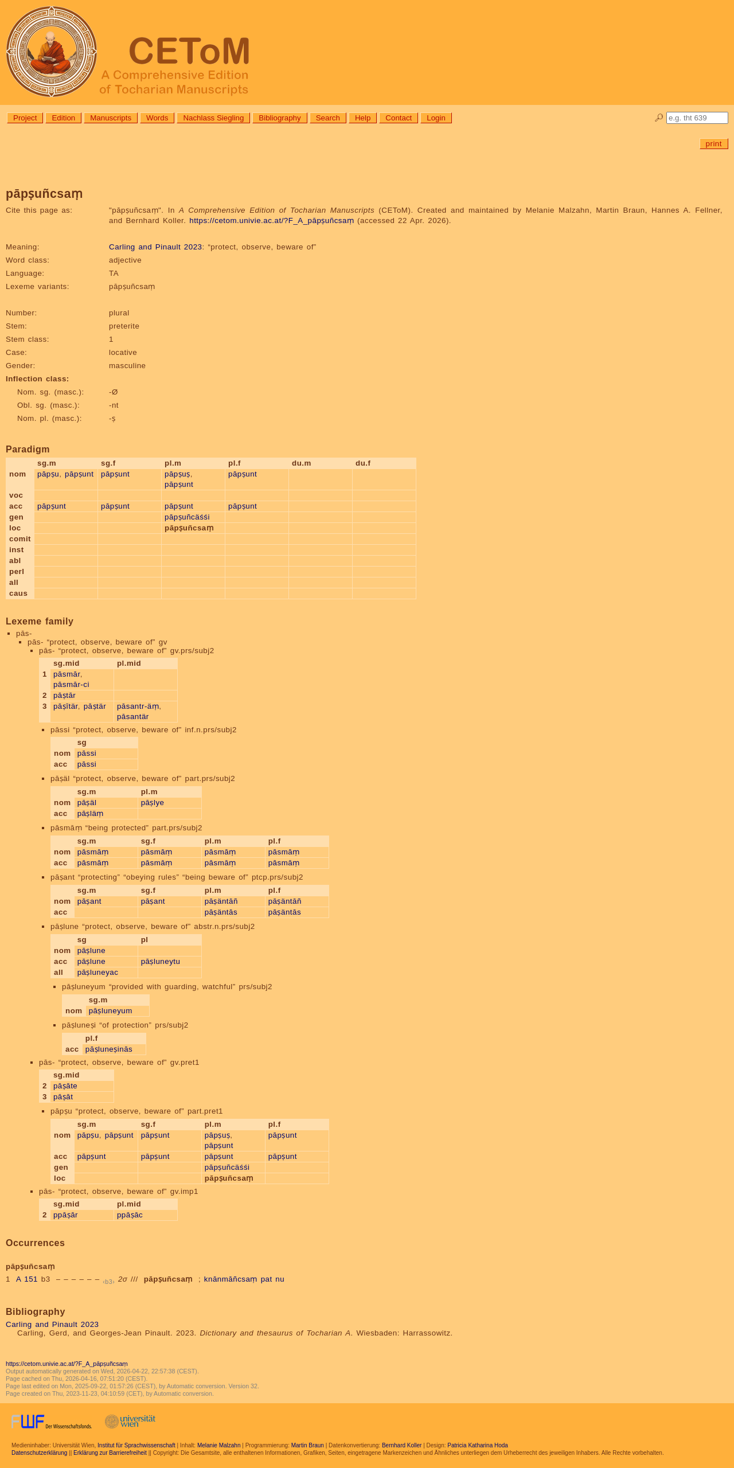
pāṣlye (153, 802)
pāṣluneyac (98, 972)
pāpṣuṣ (177, 474)
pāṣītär (65, 706)
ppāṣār (65, 1215)
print (714, 143)
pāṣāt (63, 1096)
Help (362, 118)
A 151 (27, 1279)
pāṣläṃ (90, 813)
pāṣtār (64, 695)
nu (279, 1279)
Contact (398, 118)
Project (25, 118)
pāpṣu (48, 474)
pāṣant (89, 901)
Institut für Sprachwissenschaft (136, 1445)
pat (266, 1279)
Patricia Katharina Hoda (477, 1445)
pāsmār (66, 674)
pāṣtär (95, 706)
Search (328, 118)
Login (436, 118)
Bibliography (279, 118)
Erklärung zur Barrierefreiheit (110, 1453)
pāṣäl (87, 802)
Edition (63, 118)
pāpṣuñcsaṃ (168, 1279)
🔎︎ (659, 118)
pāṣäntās (221, 912)
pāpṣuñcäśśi (187, 517)
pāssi (87, 753)
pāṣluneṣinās (108, 1049)
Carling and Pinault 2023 (155, 247)
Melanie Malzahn (219, 1445)
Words (157, 118)
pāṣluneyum (110, 1010)
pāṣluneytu (161, 961)
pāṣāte (65, 1086)
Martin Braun (307, 1445)
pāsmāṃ (93, 852)
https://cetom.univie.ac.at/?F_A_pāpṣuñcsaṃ (271, 220)
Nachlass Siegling (213, 118)
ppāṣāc (130, 1215)
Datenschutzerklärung (39, 1453)
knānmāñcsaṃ (230, 1279)
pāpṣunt (79, 474)
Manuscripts (110, 118)
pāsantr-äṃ (138, 706)
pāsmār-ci (71, 684)
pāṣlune (91, 950)
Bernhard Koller (401, 1445)
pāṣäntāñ (221, 901)
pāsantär (133, 716)
